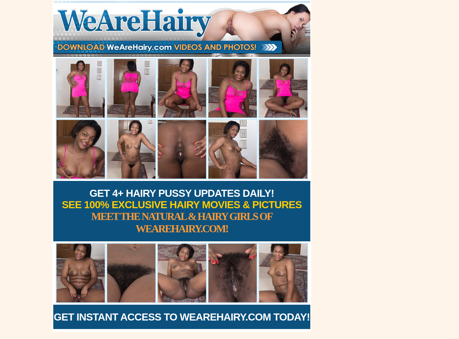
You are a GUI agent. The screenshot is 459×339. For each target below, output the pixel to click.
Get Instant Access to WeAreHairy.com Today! (182, 317)
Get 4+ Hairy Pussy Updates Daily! (182, 211)
